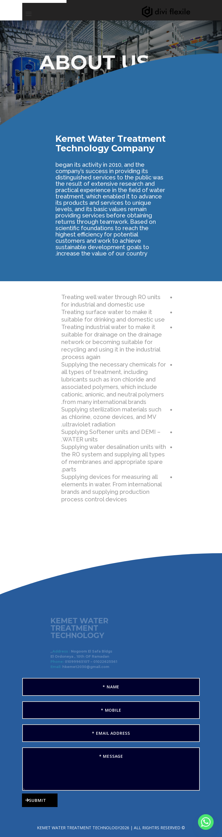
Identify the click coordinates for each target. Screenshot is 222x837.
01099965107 (79, 662)
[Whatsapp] (206, 822)
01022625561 (105, 662)
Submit (37, 800)
